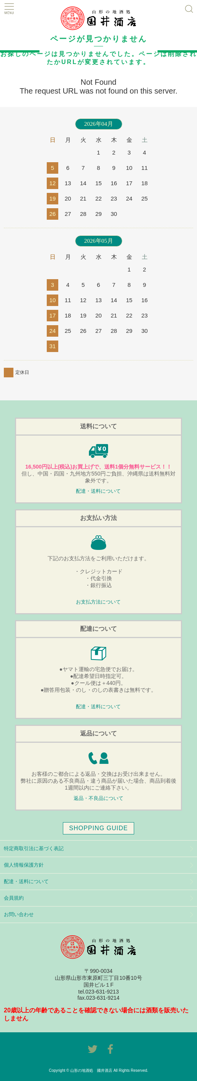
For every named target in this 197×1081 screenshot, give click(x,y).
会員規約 (14, 898)
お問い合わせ (19, 914)
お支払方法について (98, 602)
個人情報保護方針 (24, 865)
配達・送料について (98, 491)
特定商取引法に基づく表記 (34, 848)
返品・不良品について (98, 798)
